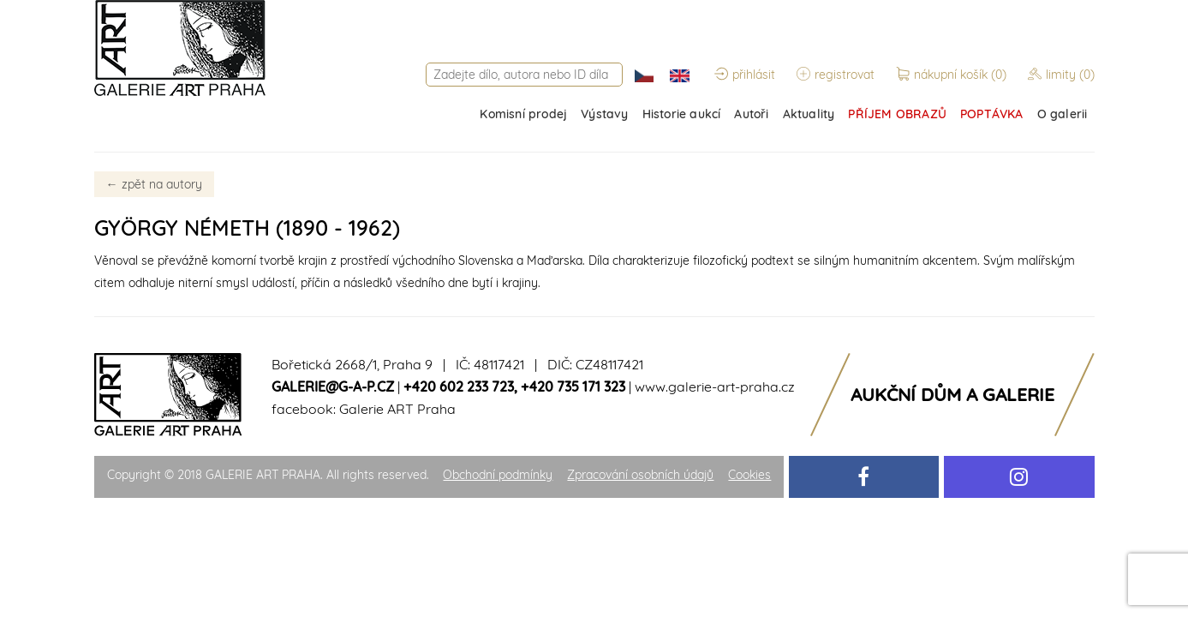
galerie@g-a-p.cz (333, 386)
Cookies (749, 474)
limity (1061, 74)
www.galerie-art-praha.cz (715, 386)
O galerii (1062, 114)
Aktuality (809, 114)
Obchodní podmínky (497, 474)
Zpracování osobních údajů (640, 474)
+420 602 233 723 (458, 386)
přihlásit (744, 74)
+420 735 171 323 (573, 386)
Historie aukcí (681, 114)
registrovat (836, 74)
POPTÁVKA (992, 114)
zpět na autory (154, 184)
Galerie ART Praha (397, 408)
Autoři (751, 114)
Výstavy (604, 114)
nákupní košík (953, 74)
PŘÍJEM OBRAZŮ (897, 114)
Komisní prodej (523, 114)
